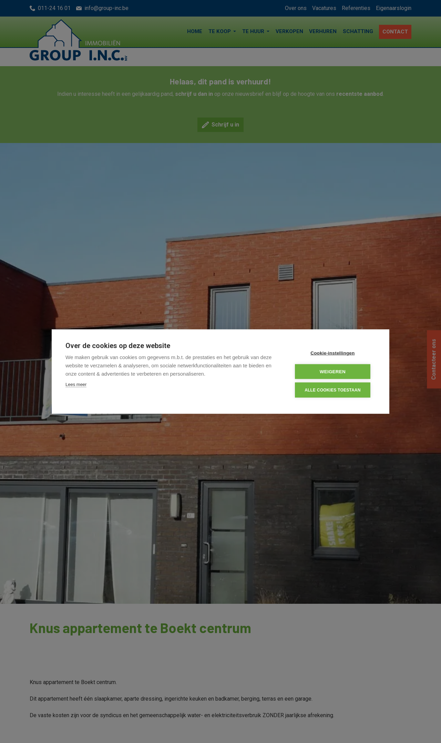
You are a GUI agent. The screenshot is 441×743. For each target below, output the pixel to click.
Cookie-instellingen (334, 353)
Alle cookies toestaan (334, 389)
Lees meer (75, 384)
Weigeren (334, 371)
